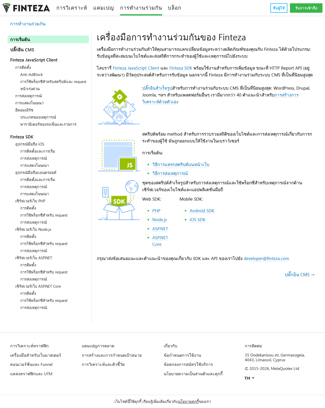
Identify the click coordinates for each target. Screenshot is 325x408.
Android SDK (203, 218)
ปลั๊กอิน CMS (23, 49)
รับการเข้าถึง (306, 8)
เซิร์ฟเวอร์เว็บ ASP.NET (34, 262)
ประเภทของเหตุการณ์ (38, 121)
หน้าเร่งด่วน (30, 93)
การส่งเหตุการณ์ (28, 100)
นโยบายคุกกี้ (188, 401)
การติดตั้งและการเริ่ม (37, 155)
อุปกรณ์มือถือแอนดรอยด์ (35, 177)
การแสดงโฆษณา (29, 107)
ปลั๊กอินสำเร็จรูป (157, 95)
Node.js (160, 227)
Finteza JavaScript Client (40, 59)
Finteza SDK (25, 141)
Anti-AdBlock (32, 74)
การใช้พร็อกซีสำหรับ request (45, 219)
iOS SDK (198, 227)
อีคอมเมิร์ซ (24, 114)
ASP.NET (161, 236)
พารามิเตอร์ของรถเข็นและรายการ (48, 128)
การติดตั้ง (23, 67)
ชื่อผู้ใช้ (279, 8)
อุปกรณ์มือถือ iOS (30, 148)
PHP (156, 218)
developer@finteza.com (271, 266)
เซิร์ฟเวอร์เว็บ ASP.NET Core (39, 290)
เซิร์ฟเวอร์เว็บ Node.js (34, 234)
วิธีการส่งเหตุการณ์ (170, 181)
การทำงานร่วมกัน (27, 23)
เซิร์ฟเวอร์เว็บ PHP (30, 205)
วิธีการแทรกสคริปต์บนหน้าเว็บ (180, 172)
